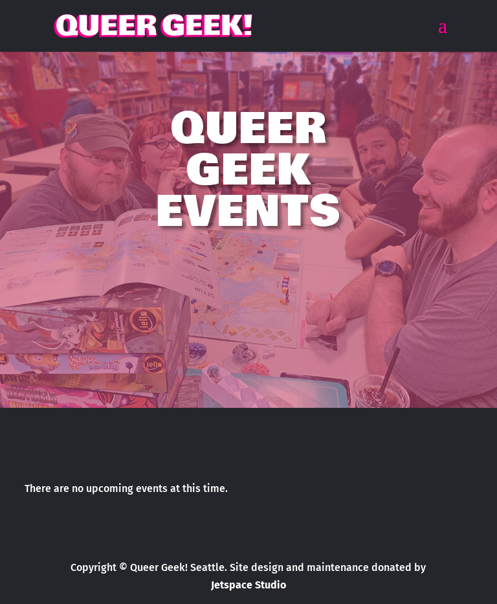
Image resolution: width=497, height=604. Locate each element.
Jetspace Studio (248, 585)
